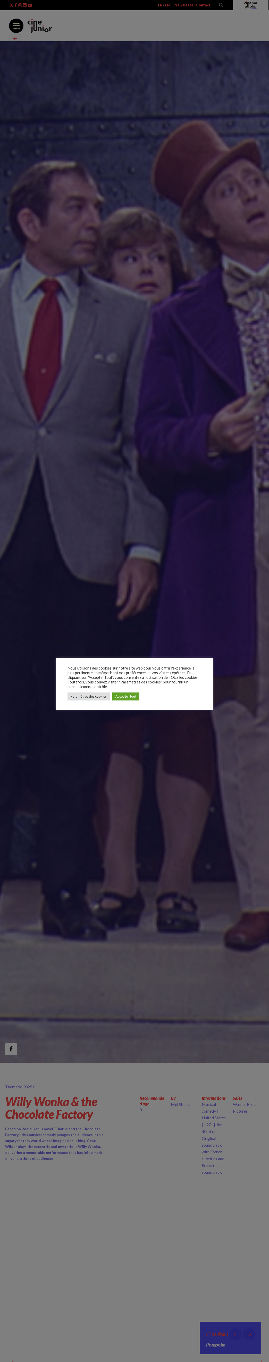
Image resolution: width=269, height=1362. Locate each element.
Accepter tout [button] (125, 696)
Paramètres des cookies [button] (89, 696)
